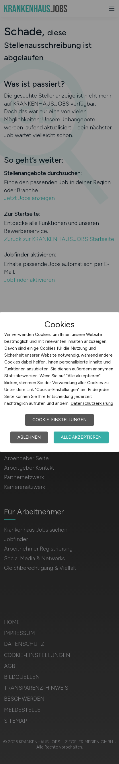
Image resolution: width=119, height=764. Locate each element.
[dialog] (59, 382)
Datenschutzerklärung (92, 403)
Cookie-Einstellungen (59, 419)
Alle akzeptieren (81, 437)
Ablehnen (29, 437)
